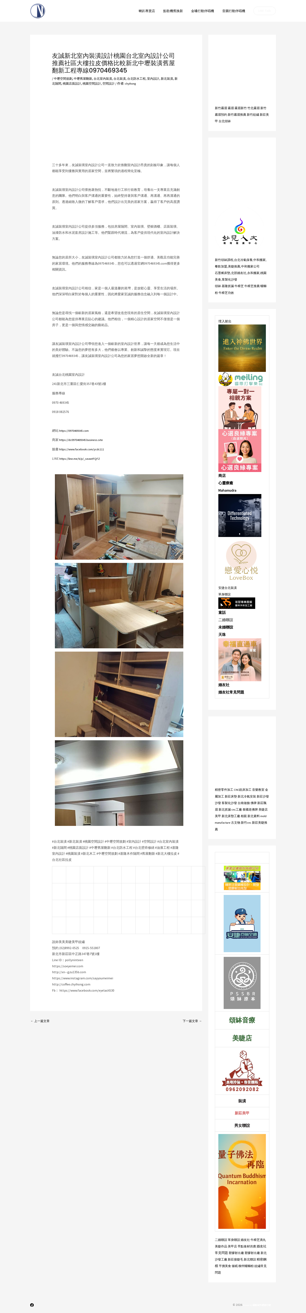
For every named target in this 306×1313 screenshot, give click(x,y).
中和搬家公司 (256, 266)
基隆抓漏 (228, 286)
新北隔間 (63, 83)
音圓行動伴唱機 (234, 11)
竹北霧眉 (256, 108)
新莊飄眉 (221, 809)
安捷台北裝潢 (228, 587)
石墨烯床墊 (223, 273)
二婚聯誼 (221, 1239)
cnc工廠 (248, 809)
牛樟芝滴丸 (261, 1239)
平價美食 (225, 1265)
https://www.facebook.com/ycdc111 (84, 449)
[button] (264, 11)
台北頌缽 (231, 121)
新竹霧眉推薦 (242, 114)
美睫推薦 (239, 266)
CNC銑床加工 (244, 789)
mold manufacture (238, 822)
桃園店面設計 (81, 83)
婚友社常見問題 (231, 691)
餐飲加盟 (225, 266)
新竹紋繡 (258, 114)
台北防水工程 (141, 78)
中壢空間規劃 (64, 78)
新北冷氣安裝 (252, 796)
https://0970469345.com (76, 430)
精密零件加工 (225, 789)
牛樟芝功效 (230, 292)
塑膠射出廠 (237, 1252)
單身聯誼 (224, 594)
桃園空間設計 (102, 83)
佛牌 (263, 802)
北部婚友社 (240, 273)
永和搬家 (255, 273)
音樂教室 (261, 789)
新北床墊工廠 (246, 815)
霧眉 (232, 108)
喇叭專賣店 (152, 11)
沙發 (225, 802)
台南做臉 (252, 802)
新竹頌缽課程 (225, 259)
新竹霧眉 (221, 108)
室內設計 (159, 78)
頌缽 (218, 286)
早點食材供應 (249, 1245)
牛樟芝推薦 (254, 286)
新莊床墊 (235, 796)
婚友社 (223, 684)
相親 (260, 815)
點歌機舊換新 (177, 11)
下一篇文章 (191, 1021)
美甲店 (233, 1245)
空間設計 (120, 83)
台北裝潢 (123, 78)
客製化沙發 (234, 279)
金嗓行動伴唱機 (205, 11)
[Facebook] (32, 1304)
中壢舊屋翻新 (85, 78)
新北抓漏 (235, 809)
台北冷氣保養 (245, 259)
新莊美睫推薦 (230, 828)
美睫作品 (221, 1245)
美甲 (232, 815)
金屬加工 (221, 796)
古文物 (257, 822)
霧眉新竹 (242, 108)
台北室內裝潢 (106, 78)
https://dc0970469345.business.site (83, 440)
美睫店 (224, 815)
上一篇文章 (41, 1021)
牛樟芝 (241, 286)
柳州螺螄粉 (248, 1265)
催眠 (235, 1265)
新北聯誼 (252, 1258)
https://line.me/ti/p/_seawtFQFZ (82, 458)
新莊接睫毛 (237, 1258)
